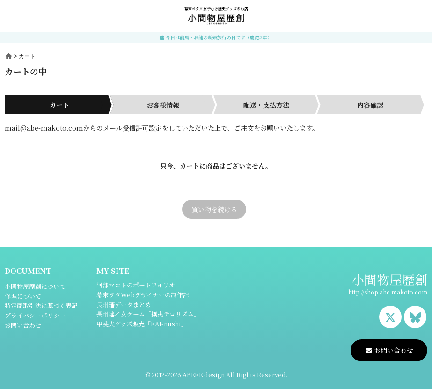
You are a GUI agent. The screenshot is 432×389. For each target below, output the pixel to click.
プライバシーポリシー (35, 315)
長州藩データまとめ (123, 304)
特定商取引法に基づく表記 (41, 305)
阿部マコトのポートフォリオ (135, 284)
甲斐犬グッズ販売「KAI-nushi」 (141, 323)
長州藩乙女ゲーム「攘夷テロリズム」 (148, 313)
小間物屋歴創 (389, 279)
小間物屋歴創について (35, 286)
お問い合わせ (23, 325)
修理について (23, 296)
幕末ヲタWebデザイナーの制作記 (142, 294)
